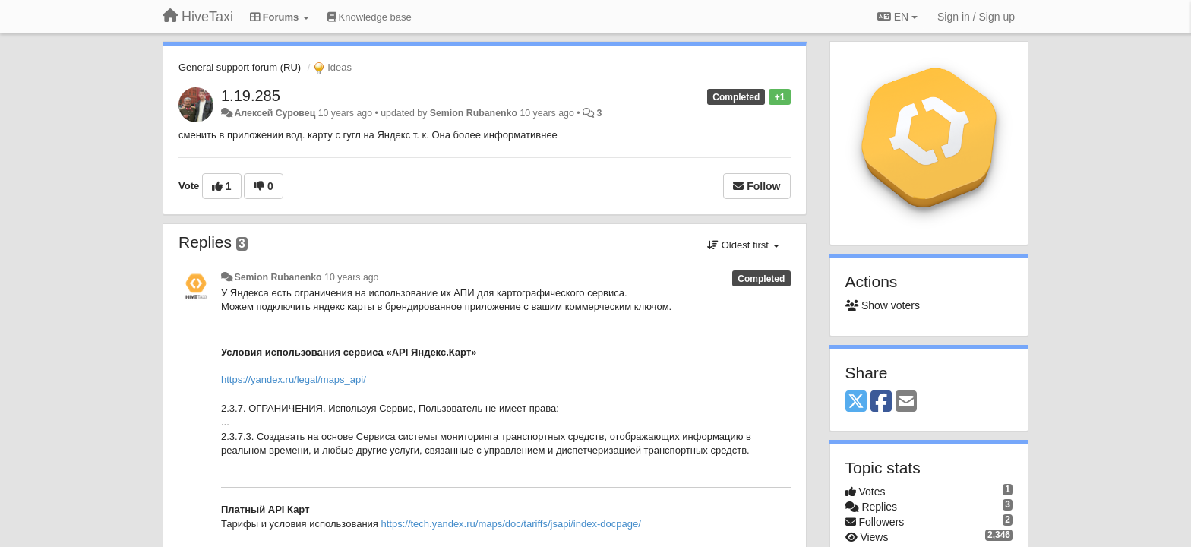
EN (897, 17)
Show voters (882, 305)
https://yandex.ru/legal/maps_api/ (293, 379)
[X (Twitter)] (856, 402)
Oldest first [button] (743, 245)
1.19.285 (250, 95)
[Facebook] (881, 402)
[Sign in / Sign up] (976, 17)
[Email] (906, 402)
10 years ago (351, 277)
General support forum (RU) (239, 67)
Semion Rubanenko (473, 113)
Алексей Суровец (274, 113)
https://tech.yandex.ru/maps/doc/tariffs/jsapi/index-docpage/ (510, 524)
